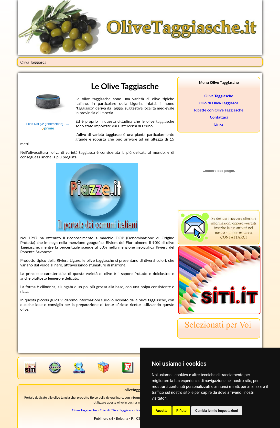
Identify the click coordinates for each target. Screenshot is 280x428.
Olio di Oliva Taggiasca (218, 102)
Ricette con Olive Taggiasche (219, 110)
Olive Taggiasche (218, 95)
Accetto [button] (162, 411)
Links (218, 124)
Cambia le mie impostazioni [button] (216, 411)
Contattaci (219, 117)
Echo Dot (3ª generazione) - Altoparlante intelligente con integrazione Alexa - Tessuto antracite (48, 124)
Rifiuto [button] (181, 411)
